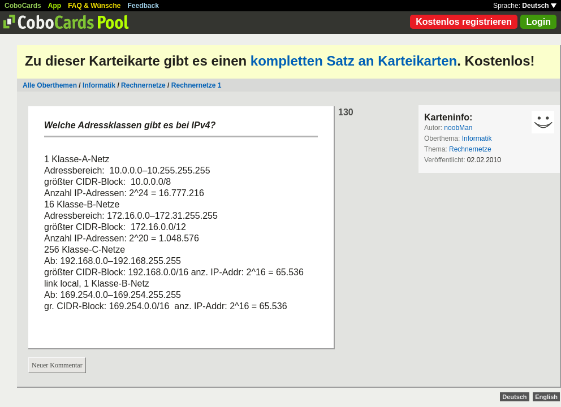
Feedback (143, 6)
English (546, 396)
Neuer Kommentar (57, 365)
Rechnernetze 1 (196, 85)
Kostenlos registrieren (464, 22)
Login (538, 22)
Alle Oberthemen (50, 85)
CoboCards (23, 6)
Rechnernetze (143, 85)
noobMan (458, 128)
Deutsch (539, 6)
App (54, 6)
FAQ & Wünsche (94, 6)
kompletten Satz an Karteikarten (354, 60)
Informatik (99, 85)
